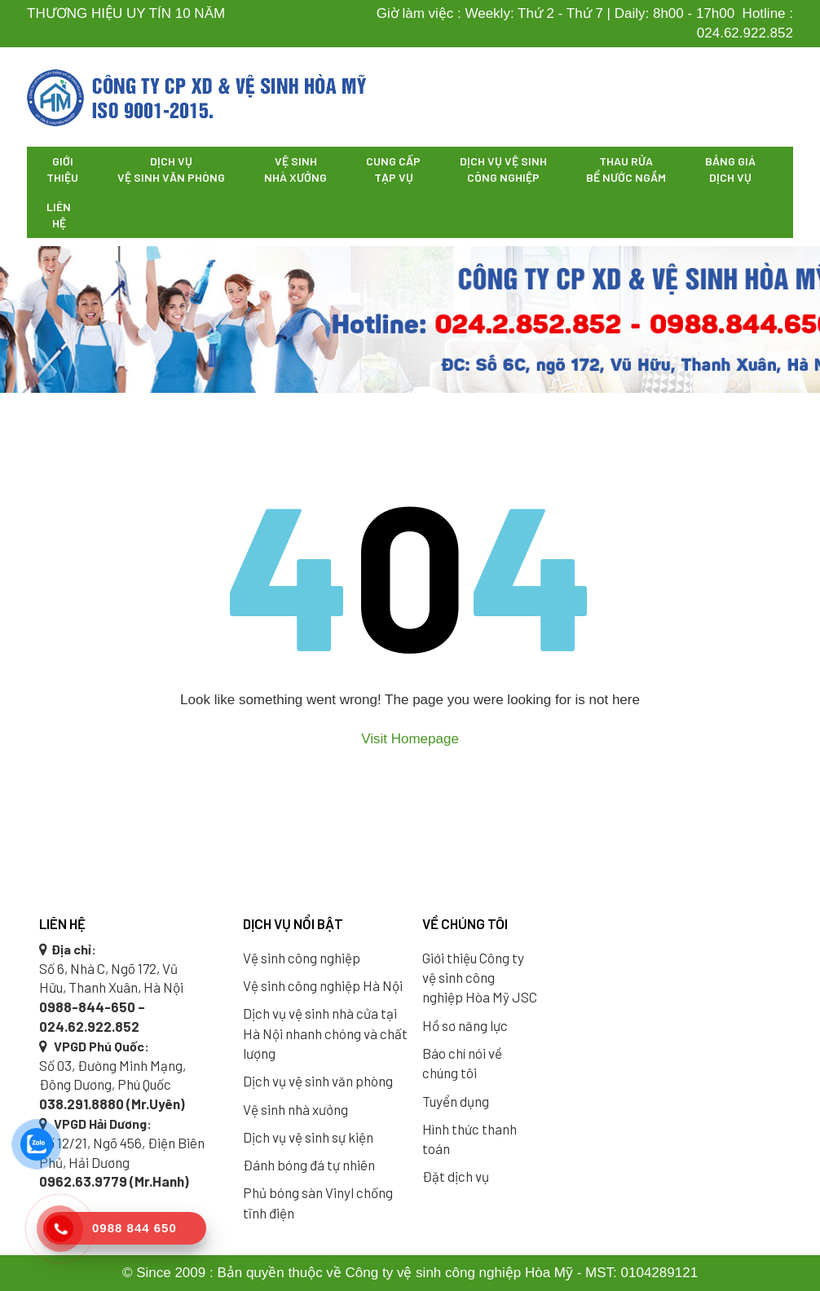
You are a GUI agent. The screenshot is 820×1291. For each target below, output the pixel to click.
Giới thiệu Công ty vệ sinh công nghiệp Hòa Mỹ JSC (479, 978)
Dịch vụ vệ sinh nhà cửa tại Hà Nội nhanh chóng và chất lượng (325, 1033)
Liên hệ (58, 215)
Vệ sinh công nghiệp (301, 958)
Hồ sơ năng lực (465, 1025)
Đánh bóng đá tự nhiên (309, 1165)
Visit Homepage (410, 739)
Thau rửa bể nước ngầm (626, 169)
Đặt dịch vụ (455, 1176)
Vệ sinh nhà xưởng (295, 169)
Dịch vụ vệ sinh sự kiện (308, 1137)
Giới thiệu (62, 169)
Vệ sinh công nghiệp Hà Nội (323, 985)
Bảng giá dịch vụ (730, 169)
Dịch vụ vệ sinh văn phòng (171, 169)
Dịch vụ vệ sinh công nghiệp (503, 169)
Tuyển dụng (455, 1101)
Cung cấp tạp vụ (393, 169)
